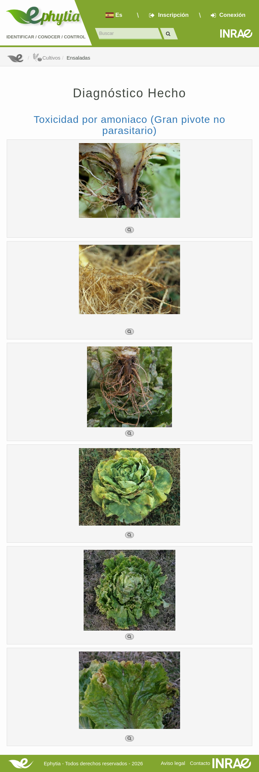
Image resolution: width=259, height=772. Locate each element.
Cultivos (46, 58)
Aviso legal (173, 763)
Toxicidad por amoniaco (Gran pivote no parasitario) (129, 125)
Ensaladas (78, 58)
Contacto (200, 763)
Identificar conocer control (46, 36)
